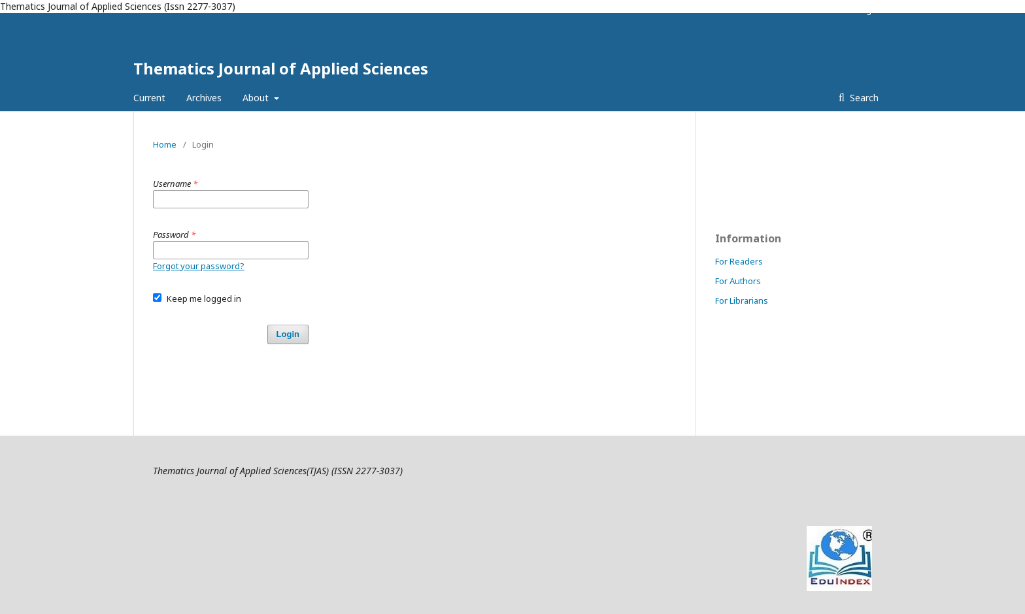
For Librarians (741, 300)
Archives (204, 97)
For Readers (739, 261)
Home (164, 144)
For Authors (738, 281)
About (257, 97)
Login (868, 10)
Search (863, 97)
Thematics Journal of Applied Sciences (280, 68)
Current (149, 97)
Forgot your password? (198, 266)
